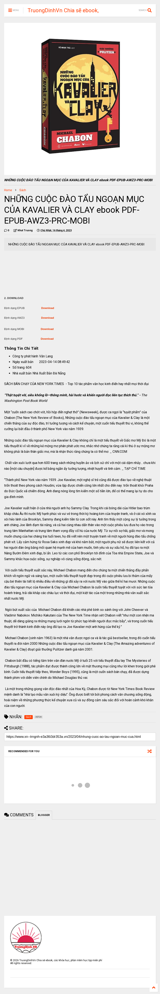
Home (8, 190)
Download (47, 308)
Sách (22, 190)
